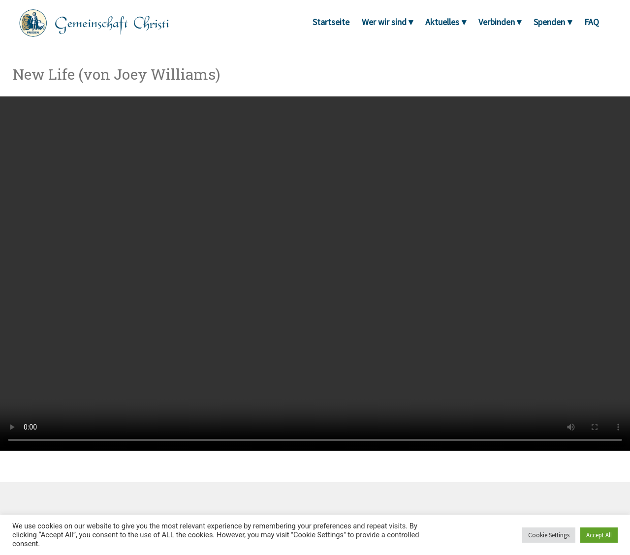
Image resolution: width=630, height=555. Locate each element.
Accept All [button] (599, 535)
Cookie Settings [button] (548, 535)
